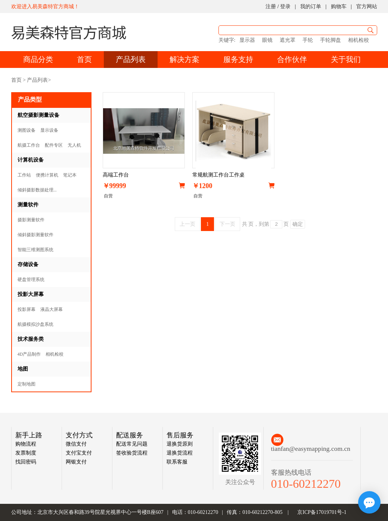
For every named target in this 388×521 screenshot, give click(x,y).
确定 (297, 224)
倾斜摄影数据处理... (37, 190)
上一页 (187, 224)
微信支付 (76, 444)
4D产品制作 (29, 354)
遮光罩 (287, 40)
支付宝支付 (79, 453)
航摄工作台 (29, 145)
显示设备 (49, 130)
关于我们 (346, 59)
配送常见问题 (132, 444)
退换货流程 (180, 453)
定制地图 (26, 384)
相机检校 (358, 40)
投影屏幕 (26, 309)
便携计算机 (47, 175)
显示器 (247, 40)
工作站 (24, 175)
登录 (285, 6)
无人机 (74, 145)
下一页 (227, 224)
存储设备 (28, 264)
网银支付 (76, 462)
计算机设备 (31, 160)
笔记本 (70, 175)
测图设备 (26, 130)
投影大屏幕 (31, 294)
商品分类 (38, 59)
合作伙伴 (292, 59)
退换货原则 (180, 444)
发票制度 (25, 453)
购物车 (339, 6)
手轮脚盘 (330, 40)
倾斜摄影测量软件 (35, 234)
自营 (108, 196)
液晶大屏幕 (51, 309)
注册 (271, 6)
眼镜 (267, 40)
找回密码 (25, 462)
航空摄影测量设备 (38, 115)
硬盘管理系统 (31, 279)
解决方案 (184, 59)
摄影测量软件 (31, 219)
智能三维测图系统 (35, 249)
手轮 (307, 40)
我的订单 (310, 6)
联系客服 (177, 462)
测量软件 (28, 205)
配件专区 (54, 145)
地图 (23, 369)
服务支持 (238, 59)
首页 (84, 59)
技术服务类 (31, 339)
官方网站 (366, 6)
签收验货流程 (132, 453)
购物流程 (25, 444)
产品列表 (131, 59)
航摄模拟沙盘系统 (35, 324)
